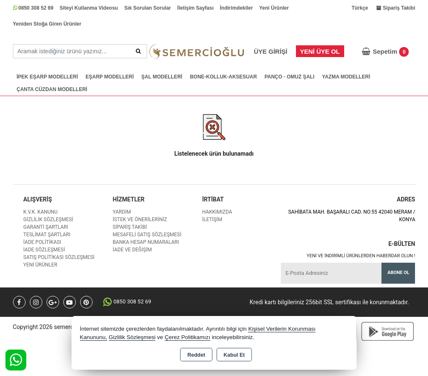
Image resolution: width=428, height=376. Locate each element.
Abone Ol (398, 272)
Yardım (122, 212)
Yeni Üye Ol (320, 51)
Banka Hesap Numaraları (146, 242)
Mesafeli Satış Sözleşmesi (147, 235)
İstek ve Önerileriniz (140, 219)
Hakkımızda (217, 212)
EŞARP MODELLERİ (110, 77)
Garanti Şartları (45, 227)
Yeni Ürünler (274, 8)
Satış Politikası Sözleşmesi (59, 257)
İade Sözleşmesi (44, 250)
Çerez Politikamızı (187, 337)
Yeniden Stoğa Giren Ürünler (47, 24)
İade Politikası (42, 242)
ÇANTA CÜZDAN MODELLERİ (52, 89)
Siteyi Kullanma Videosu (89, 8)
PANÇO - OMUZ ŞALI (289, 77)
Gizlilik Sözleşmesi (48, 219)
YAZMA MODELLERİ (346, 77)
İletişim (212, 219)
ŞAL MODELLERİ (161, 77)
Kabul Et (234, 355)
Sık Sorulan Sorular (147, 8)
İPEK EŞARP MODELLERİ (47, 77)
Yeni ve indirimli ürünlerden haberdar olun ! (361, 255)
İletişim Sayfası (195, 8)
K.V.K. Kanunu (40, 212)
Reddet (196, 355)
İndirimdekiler (236, 8)
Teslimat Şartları (47, 235)
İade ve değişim (132, 250)
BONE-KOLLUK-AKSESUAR (223, 77)
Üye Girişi (270, 51)
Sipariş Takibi (130, 227)
